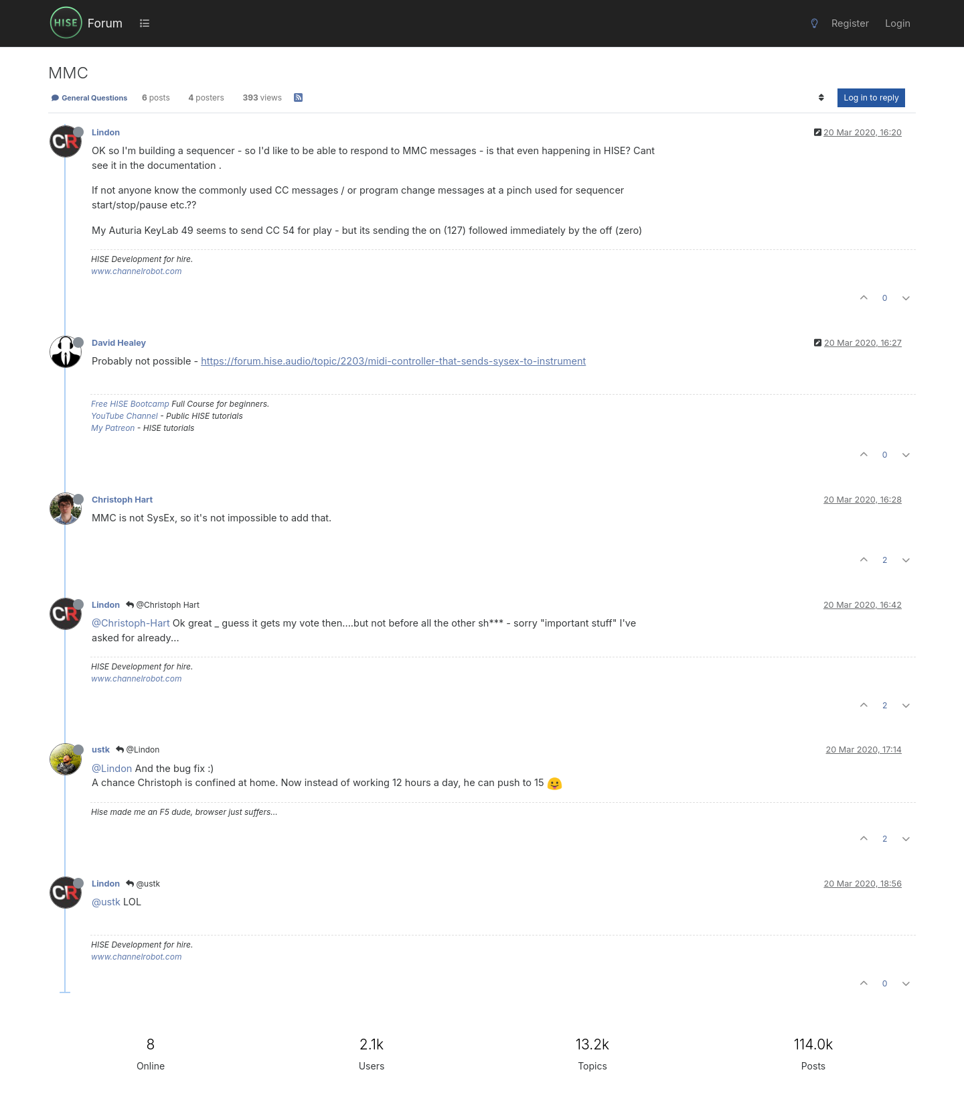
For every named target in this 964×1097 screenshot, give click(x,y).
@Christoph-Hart (131, 623)
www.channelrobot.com (136, 271)
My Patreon (113, 428)
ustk (101, 750)
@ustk (143, 884)
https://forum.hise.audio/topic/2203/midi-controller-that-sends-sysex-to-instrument (393, 361)
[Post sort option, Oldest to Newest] (821, 97)
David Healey (119, 343)
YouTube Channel (124, 416)
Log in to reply (871, 97)
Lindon (106, 132)
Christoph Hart (122, 500)
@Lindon (137, 750)
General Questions (89, 98)
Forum (105, 23)
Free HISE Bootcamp (130, 404)
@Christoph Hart (162, 605)
